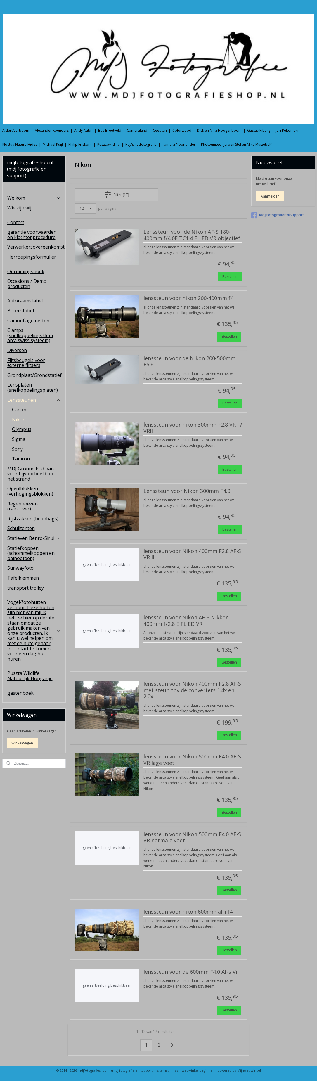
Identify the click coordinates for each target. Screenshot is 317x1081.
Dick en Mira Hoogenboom (219, 130)
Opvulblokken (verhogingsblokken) (30, 491)
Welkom (34, 198)
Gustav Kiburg (258, 130)
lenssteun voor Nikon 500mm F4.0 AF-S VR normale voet (192, 837)
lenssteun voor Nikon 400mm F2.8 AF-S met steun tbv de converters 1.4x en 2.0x (192, 690)
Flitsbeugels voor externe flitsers (26, 363)
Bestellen (230, 276)
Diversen (17, 350)
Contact (15, 222)
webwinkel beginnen (198, 1070)
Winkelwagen (22, 743)
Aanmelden (270, 196)
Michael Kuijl (53, 144)
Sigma (18, 439)
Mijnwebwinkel (249, 1070)
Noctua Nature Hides (19, 144)
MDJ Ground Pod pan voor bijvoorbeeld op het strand (30, 473)
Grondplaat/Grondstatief (34, 375)
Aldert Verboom (15, 130)
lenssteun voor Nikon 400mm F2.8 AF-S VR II (192, 554)
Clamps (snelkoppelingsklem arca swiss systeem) (30, 335)
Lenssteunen (34, 400)
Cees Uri (160, 130)
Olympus (21, 429)
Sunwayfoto (20, 568)
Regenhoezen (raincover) (22, 506)
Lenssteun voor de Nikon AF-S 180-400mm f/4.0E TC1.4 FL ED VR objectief (191, 235)
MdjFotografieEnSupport (277, 215)
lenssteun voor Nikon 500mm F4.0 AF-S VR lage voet (192, 759)
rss (176, 1070)
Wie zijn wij (19, 208)
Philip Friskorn (80, 144)
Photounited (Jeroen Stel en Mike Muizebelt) (236, 144)
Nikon (18, 419)
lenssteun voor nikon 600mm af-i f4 (188, 912)
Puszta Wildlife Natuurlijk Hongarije (30, 676)
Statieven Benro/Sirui (34, 538)
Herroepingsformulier (31, 257)
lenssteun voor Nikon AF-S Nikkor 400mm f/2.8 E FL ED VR (185, 620)
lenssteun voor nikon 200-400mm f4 (188, 298)
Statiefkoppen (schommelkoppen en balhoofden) (31, 553)
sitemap (163, 1070)
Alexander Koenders (52, 130)
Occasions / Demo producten (26, 284)
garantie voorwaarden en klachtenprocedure (31, 234)
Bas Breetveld (109, 130)
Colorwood (181, 130)
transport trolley (25, 588)
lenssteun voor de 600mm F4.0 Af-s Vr (190, 972)
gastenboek (20, 693)
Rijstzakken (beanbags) (32, 518)
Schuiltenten (21, 528)
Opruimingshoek (25, 271)
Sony (17, 449)
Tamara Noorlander (178, 144)
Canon (19, 409)
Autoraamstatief (25, 300)
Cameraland (137, 130)
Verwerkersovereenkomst (36, 247)
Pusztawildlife (108, 144)
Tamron (21, 458)
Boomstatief (20, 310)
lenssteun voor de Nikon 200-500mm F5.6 (189, 361)
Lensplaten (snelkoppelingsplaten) (32, 387)
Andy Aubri (83, 130)
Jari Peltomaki (287, 130)
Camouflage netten (28, 320)
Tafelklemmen (23, 578)
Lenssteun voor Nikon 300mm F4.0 (186, 491)
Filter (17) (116, 194)
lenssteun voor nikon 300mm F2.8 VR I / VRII (192, 428)
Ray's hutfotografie (141, 144)
